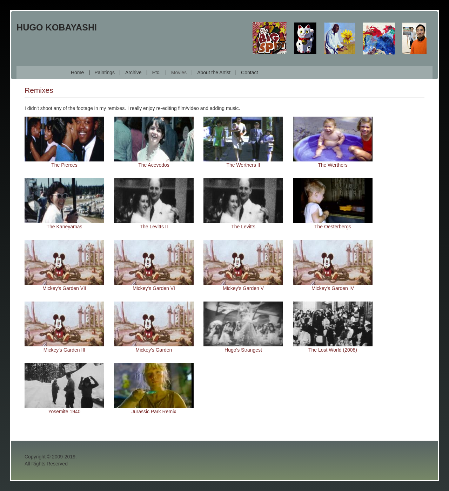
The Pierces (64, 165)
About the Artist (213, 72)
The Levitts (243, 226)
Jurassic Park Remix (154, 411)
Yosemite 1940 (64, 411)
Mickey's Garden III (64, 350)
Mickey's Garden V (243, 288)
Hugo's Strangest (243, 350)
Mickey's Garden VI (154, 288)
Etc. (156, 72)
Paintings (104, 72)
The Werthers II (243, 165)
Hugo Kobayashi (56, 27)
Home (77, 72)
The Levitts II (154, 226)
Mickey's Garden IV (332, 288)
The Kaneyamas (64, 226)
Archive (133, 72)
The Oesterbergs (332, 226)
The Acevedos (153, 165)
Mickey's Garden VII (64, 288)
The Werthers (333, 165)
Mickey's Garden (154, 350)
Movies (179, 72)
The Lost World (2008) (332, 350)
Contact (249, 72)
